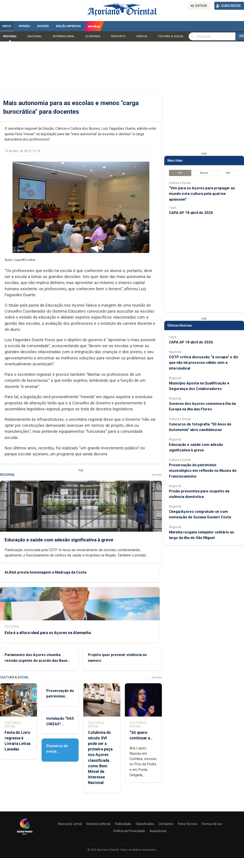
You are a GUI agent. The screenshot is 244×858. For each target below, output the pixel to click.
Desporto (118, 36)
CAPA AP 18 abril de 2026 (191, 212)
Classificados (145, 824)
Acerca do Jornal (70, 824)
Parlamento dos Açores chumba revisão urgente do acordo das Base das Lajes (36, 660)
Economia (92, 36)
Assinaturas (158, 831)
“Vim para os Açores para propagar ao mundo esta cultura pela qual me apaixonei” (202, 193)
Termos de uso (211, 824)
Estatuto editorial (98, 824)
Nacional (34, 36)
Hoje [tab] (180, 172)
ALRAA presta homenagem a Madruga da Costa (45, 572)
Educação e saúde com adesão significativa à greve (59, 540)
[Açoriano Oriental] (24, 835)
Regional (10, 36)
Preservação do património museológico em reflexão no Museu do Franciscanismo (202, 470)
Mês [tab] (228, 172)
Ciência (141, 36)
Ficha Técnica (187, 824)
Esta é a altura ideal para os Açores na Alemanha (48, 633)
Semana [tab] (204, 172)
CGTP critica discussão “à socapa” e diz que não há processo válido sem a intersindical (203, 362)
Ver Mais (156, 475)
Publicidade (123, 824)
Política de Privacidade (129, 831)
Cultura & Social (171, 36)
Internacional (63, 36)
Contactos (166, 824)
